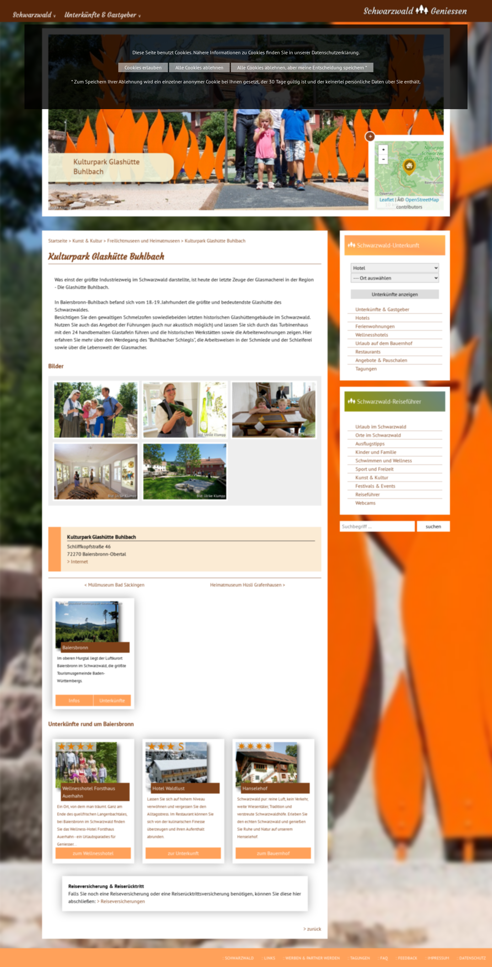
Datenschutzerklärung (335, 52)
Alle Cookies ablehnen (199, 67)
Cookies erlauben (143, 67)
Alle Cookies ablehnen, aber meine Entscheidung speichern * (302, 67)
